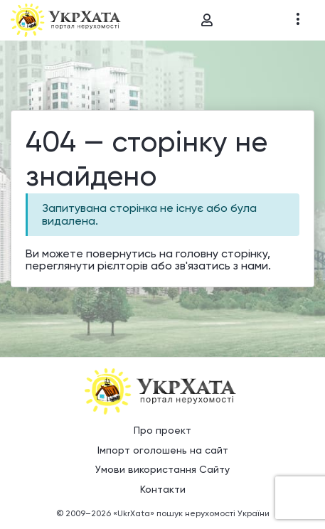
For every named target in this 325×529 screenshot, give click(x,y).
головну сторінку (221, 253)
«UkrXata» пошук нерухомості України (191, 513)
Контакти (163, 489)
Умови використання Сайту (162, 469)
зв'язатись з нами (221, 265)
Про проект (162, 430)
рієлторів (122, 265)
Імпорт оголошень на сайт (162, 450)
